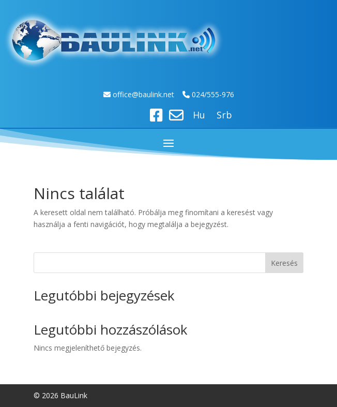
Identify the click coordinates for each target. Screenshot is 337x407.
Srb (224, 116)
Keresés (284, 263)
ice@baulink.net (149, 94)
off (118, 94)
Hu (199, 116)
